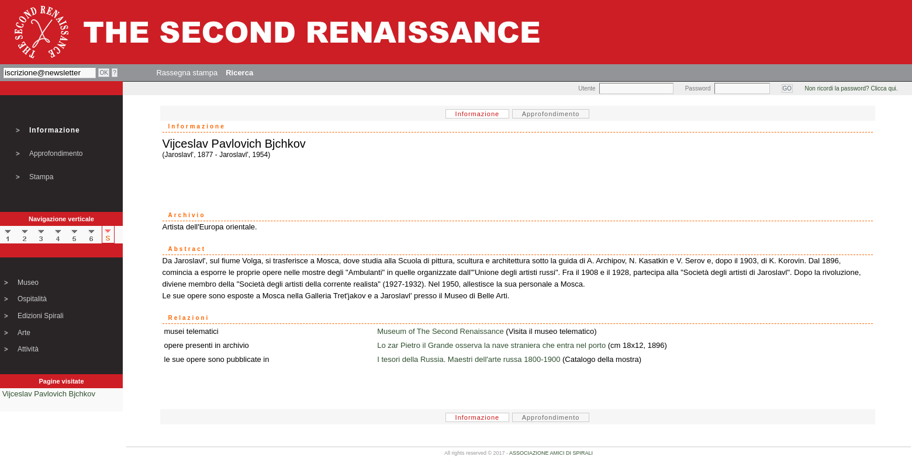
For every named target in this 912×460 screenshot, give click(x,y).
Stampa (41, 177)
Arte (24, 333)
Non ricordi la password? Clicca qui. (851, 88)
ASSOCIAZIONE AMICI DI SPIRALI (551, 453)
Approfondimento (55, 153)
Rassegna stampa (186, 72)
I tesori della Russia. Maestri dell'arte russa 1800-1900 (468, 359)
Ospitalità (32, 299)
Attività (28, 349)
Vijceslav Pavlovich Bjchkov (48, 393)
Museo (28, 282)
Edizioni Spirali (41, 316)
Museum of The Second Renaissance (440, 331)
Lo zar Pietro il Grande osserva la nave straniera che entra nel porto (491, 345)
